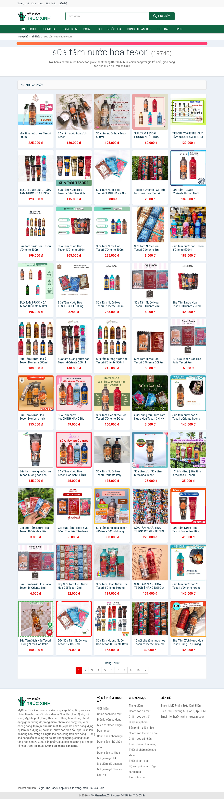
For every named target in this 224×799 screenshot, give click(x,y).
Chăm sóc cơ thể (139, 716)
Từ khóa (36, 36)
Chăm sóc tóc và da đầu (143, 733)
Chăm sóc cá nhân (140, 738)
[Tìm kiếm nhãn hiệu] (107, 16)
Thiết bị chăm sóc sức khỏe (142, 752)
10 (138, 670)
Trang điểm (69, 29)
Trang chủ (23, 3)
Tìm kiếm (162, 16)
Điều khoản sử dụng (109, 719)
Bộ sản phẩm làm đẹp (142, 766)
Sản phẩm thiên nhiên (142, 727)
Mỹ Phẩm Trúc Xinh (133, 795)
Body (87, 29)
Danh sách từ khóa (108, 752)
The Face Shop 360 (57, 788)
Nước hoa (114, 29)
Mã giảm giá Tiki (107, 758)
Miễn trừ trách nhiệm (109, 725)
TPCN (178, 29)
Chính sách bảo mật (109, 714)
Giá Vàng (75, 788)
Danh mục (37, 3)
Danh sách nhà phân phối (109, 744)
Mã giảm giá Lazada (109, 763)
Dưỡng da (48, 29)
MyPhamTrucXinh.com (105, 795)
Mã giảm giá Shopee (109, 769)
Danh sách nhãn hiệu (110, 736)
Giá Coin (99, 788)
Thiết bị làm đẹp (139, 760)
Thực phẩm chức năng (142, 744)
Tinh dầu (163, 29)
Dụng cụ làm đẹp (139, 29)
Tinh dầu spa (137, 777)
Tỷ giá (40, 788)
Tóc (99, 29)
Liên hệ (63, 3)
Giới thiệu (50, 3)
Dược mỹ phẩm (138, 722)
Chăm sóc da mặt (140, 711)
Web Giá (87, 788)
